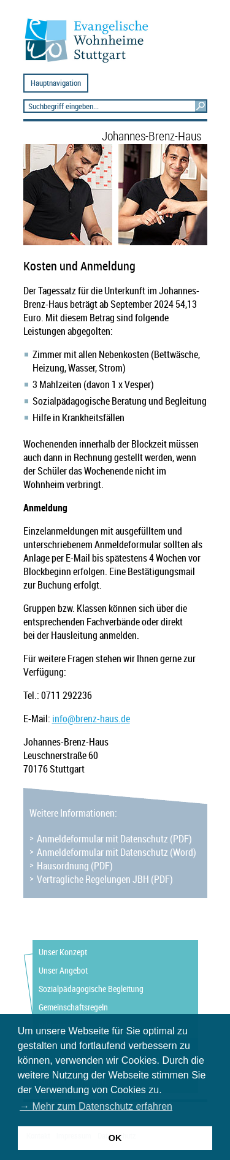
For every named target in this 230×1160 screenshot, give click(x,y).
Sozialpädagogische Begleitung (91, 988)
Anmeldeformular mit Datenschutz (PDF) (114, 838)
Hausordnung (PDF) (75, 865)
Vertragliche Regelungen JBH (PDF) (105, 879)
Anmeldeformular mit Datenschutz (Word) (116, 852)
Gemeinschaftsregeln (73, 1007)
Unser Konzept (63, 952)
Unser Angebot (63, 970)
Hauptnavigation (56, 83)
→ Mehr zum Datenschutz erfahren (96, 1106)
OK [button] (115, 1138)
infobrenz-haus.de (91, 718)
